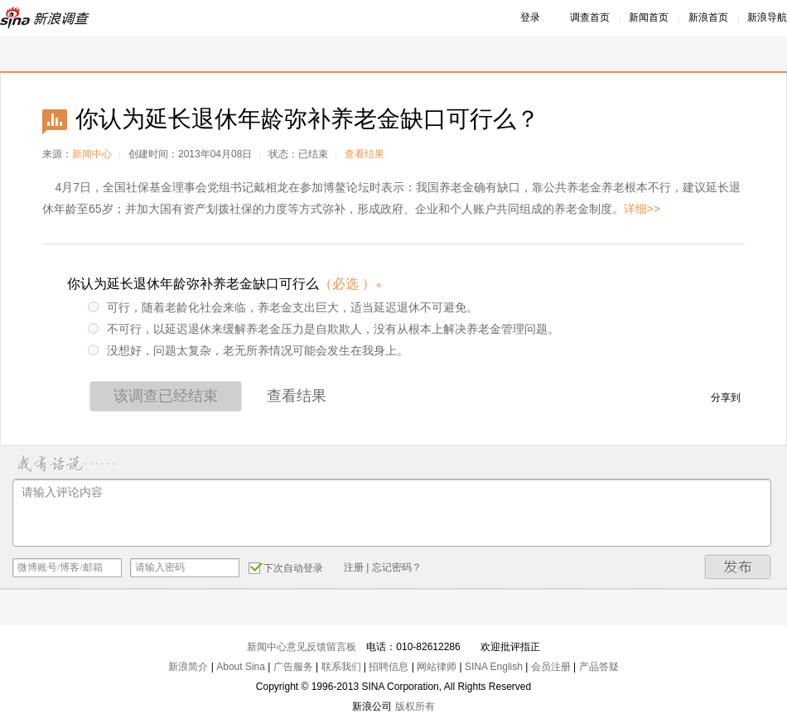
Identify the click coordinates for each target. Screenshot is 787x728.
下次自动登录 (286, 567)
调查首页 (590, 17)
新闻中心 (92, 154)
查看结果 (364, 154)
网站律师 (436, 667)
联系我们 (341, 667)
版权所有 (415, 706)
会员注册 (551, 667)
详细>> (642, 208)
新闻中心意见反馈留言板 (301, 647)
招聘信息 (388, 667)
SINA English (494, 667)
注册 (354, 567)
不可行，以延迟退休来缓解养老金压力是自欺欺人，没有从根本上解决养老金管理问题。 (323, 328)
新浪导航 (767, 17)
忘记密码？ (397, 567)
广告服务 (293, 667)
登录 (530, 17)
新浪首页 (708, 17)
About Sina (240, 667)
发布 (738, 567)
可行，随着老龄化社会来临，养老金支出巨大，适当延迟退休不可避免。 (283, 307)
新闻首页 (649, 17)
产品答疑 (599, 667)
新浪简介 (188, 667)
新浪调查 (45, 18)
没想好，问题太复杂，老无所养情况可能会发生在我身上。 (248, 350)
